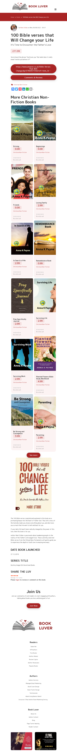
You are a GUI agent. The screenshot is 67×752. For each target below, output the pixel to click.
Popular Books (33, 666)
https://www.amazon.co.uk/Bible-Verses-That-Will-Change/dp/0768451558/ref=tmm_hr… (33, 68)
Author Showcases (33, 663)
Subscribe (33, 646)
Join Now (33, 605)
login (17, 580)
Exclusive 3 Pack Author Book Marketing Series (33, 699)
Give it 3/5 (17, 158)
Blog (33, 720)
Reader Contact (33, 727)
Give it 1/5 (14, 158)
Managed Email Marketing (33, 683)
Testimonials (33, 693)
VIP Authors (33, 650)
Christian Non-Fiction (20, 85)
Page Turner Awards (33, 723)
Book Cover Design (33, 686)
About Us (33, 714)
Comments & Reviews (33, 77)
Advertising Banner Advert (34, 696)
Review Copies (33, 659)
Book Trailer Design (33, 690)
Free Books (33, 653)
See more (33, 455)
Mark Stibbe (24, 27)
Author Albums (33, 656)
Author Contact (33, 717)
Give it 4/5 (18, 158)
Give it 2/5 (15, 158)
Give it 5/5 (20, 158)
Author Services (33, 680)
